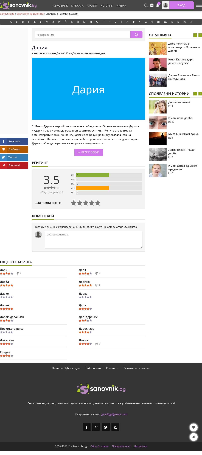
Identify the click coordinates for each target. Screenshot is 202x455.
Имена (121, 5)
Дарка (83, 294)
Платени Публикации (66, 368)
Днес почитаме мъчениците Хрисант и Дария (184, 47)
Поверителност (121, 446)
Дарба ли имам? (179, 102)
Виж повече (90, 152)
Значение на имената (30, 13)
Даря (82, 270)
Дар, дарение (88, 317)
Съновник (60, 5)
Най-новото (93, 368)
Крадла (5, 352)
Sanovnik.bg (7, 13)
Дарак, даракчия (12, 317)
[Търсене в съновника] (82, 34)
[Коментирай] (93, 240)
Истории (106, 5)
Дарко (4, 294)
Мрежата (77, 5)
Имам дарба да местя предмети (183, 167)
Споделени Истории (169, 93)
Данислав (7, 340)
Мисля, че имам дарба (183, 134)
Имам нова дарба (180, 118)
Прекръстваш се (11, 329)
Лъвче (83, 340)
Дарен (4, 305)
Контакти (112, 368)
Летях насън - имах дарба (181, 151)
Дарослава (86, 329)
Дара (82, 305)
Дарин (4, 270)
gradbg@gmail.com (114, 414)
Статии (92, 5)
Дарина (84, 282)
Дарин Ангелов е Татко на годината (184, 77)
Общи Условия (99, 446)
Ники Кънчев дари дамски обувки (180, 61)
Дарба (4, 282)
